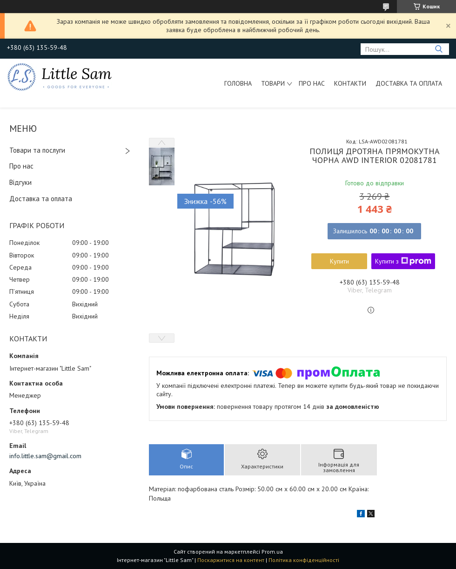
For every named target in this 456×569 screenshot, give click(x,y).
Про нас (312, 83)
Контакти (350, 83)
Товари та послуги (37, 150)
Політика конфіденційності (303, 559)
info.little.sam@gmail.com (45, 456)
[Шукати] (438, 49)
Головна (238, 83)
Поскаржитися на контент (230, 559)
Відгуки (20, 182)
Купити (339, 261)
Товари (273, 83)
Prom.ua (272, 551)
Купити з (403, 261)
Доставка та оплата (409, 83)
